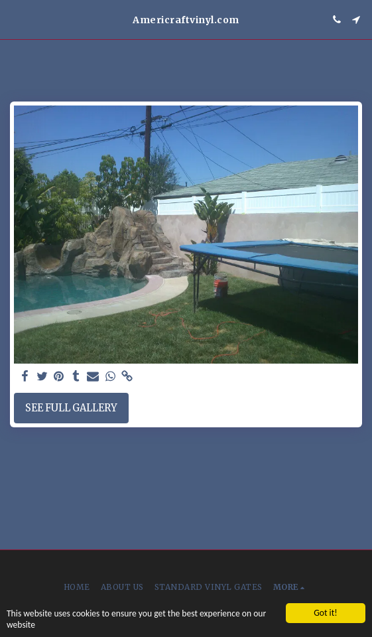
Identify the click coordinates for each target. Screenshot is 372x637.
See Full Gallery (71, 408)
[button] (14, 19)
